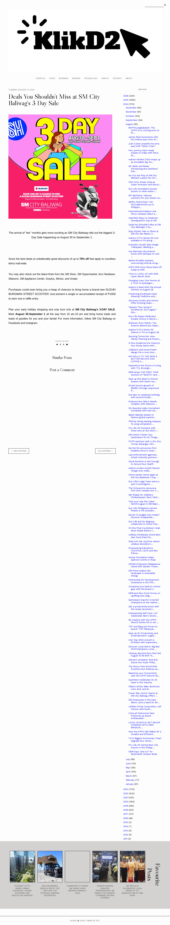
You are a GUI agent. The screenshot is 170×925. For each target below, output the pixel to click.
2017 (126, 814)
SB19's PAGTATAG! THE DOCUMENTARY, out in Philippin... (141, 204)
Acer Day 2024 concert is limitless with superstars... (143, 641)
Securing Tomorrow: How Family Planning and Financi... (144, 337)
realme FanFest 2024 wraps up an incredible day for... (144, 160)
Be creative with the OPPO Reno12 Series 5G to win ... (143, 621)
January (130, 784)
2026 (126, 96)
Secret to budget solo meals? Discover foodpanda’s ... (143, 516)
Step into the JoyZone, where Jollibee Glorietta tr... (144, 542)
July (128, 759)
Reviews (76, 78)
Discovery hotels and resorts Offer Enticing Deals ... (143, 301)
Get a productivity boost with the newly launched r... (143, 607)
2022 (126, 793)
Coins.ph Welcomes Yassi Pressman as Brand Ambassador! (141, 715)
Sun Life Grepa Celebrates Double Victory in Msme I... (143, 317)
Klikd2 (73, 920)
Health (105, 78)
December (131, 108)
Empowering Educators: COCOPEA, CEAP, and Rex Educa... (143, 550)
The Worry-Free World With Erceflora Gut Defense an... (143, 667)
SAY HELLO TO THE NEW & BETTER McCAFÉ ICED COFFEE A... (142, 359)
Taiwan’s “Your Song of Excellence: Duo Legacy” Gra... (142, 309)
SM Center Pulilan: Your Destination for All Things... (143, 436)
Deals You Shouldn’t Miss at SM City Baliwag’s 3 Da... (144, 225)
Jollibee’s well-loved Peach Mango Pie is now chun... (142, 351)
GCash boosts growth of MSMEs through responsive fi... (143, 388)
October (130, 116)
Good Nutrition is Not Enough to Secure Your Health (143, 462)
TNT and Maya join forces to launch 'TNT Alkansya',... (143, 627)
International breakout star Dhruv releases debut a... (142, 212)
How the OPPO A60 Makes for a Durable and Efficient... (144, 732)
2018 (126, 810)
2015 (126, 822)
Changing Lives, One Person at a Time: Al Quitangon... (144, 281)
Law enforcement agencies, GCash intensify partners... (143, 456)
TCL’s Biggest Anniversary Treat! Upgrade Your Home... (144, 739)
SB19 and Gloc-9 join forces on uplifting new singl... (144, 594)
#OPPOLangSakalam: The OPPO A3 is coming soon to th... (143, 130)
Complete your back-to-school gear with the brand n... (144, 587)
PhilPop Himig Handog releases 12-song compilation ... (144, 422)
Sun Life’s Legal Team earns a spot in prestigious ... (143, 482)
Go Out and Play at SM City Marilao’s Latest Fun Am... (142, 176)
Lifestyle (40, 78)
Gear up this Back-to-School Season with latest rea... (143, 380)
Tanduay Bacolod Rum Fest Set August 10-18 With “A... (144, 654)
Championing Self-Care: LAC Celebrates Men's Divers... (143, 614)
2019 (126, 806)
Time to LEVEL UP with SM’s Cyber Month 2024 (143, 275)
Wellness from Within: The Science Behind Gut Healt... (144, 324)
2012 (126, 834)
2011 (125, 839)
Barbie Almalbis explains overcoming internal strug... (143, 261)
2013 (126, 830)
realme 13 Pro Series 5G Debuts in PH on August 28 (143, 331)
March (129, 776)
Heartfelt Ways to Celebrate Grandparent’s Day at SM (143, 219)
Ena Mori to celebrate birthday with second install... (144, 396)
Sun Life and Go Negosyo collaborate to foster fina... (143, 522)
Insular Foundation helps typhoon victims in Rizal (142, 558)
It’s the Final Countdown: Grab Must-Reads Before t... (144, 529)
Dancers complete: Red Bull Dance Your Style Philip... (143, 661)
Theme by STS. (93, 920)
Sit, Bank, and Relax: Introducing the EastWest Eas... (143, 168)
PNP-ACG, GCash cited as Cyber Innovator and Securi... (144, 183)
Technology (90, 78)
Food (52, 78)
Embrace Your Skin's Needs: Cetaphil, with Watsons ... (142, 402)
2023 (126, 789)
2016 (126, 818)
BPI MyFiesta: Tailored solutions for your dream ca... (144, 196)
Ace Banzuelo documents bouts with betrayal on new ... (143, 254)
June (128, 763)
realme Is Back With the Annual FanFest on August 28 (144, 288)
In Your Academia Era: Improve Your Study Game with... (144, 344)
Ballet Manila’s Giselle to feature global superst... (142, 416)
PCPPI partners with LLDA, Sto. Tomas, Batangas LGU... (144, 442)
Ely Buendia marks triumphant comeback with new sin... (144, 409)
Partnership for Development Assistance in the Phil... (143, 581)
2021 (126, 797)
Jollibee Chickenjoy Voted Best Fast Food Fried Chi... (144, 536)
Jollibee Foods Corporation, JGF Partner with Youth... (144, 707)
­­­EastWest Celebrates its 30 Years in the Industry (142, 681)
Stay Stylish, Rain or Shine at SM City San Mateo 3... (143, 232)
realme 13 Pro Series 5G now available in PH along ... (143, 239)
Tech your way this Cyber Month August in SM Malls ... (144, 502)
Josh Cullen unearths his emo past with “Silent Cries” (143, 145)
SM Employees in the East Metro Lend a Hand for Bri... (144, 701)
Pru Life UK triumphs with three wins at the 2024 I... (143, 429)
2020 (126, 801)
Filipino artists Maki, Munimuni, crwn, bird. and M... (144, 687)
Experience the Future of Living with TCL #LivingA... (144, 366)
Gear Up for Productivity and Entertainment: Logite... (143, 634)
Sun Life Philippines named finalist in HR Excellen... (142, 509)
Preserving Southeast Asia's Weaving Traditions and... (142, 295)
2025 (126, 100)
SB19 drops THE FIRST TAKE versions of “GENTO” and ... (143, 373)
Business (63, 78)
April (128, 771)
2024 (126, 104)
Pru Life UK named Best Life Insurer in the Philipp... (143, 746)
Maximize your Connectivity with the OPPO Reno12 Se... (144, 674)
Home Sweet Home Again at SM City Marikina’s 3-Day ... (143, 476)
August (130, 124)
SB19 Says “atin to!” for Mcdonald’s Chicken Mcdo (142, 752)
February (130, 780)
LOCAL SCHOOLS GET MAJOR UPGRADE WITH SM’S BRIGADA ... (144, 725)
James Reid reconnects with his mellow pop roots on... (143, 138)
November (131, 112)
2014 (126, 826)
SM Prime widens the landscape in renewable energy (141, 573)
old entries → (105, 451)
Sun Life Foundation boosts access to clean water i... (142, 190)
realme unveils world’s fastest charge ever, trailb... (144, 469)
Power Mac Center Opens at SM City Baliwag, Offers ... (143, 694)
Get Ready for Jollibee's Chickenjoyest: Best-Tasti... (143, 496)
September (132, 120)
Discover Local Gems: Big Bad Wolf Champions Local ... (143, 647)
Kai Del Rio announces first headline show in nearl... (142, 449)
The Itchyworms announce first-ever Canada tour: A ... (143, 489)
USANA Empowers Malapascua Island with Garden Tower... (144, 565)
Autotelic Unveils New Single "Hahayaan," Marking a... (143, 246)
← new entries (18, 451)
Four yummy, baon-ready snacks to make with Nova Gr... (143, 153)
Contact (117, 78)
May (128, 767)
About (129, 78)
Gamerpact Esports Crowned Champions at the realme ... (144, 601)
